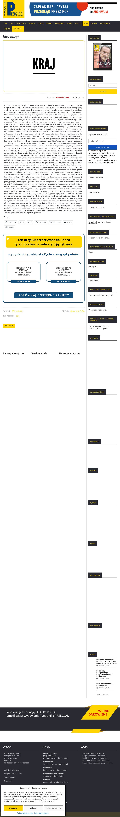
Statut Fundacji (9, 777)
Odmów (33, 808)
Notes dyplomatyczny (13, 353)
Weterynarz (92, 266)
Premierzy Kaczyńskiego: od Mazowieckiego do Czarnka (104, 673)
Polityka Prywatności (11, 770)
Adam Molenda (62, 97)
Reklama (94, 23)
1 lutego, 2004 (79, 98)
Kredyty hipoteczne (97, 207)
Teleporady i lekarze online (99, 238)
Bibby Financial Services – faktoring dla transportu (99, 327)
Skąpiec (91, 252)
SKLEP (86, 23)
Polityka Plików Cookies (13, 774)
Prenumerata (59, 23)
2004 (21, 311)
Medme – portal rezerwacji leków (102, 295)
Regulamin (8, 781)
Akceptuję (13, 808)
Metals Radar (95, 192)
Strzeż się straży (39, 353)
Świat (12, 23)
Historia (49, 23)
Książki (69, 23)
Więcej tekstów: (102, 694)
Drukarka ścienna (96, 177)
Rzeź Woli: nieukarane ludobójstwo (105, 685)
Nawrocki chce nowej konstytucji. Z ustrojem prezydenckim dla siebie (106, 661)
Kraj (6, 23)
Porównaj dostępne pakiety (43, 295)
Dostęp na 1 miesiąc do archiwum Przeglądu (23, 271)
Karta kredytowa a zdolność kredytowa (99, 223)
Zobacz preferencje (53, 808)
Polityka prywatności (41, 813)
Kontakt (8, 29)
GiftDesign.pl (93, 281)
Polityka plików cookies (25, 813)
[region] (72, 9)
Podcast (78, 23)
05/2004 (15, 311)
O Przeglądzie (105, 23)
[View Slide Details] (72, 9)
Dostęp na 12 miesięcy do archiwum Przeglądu (63, 271)
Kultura (41, 23)
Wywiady (32, 23)
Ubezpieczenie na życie (97, 310)
